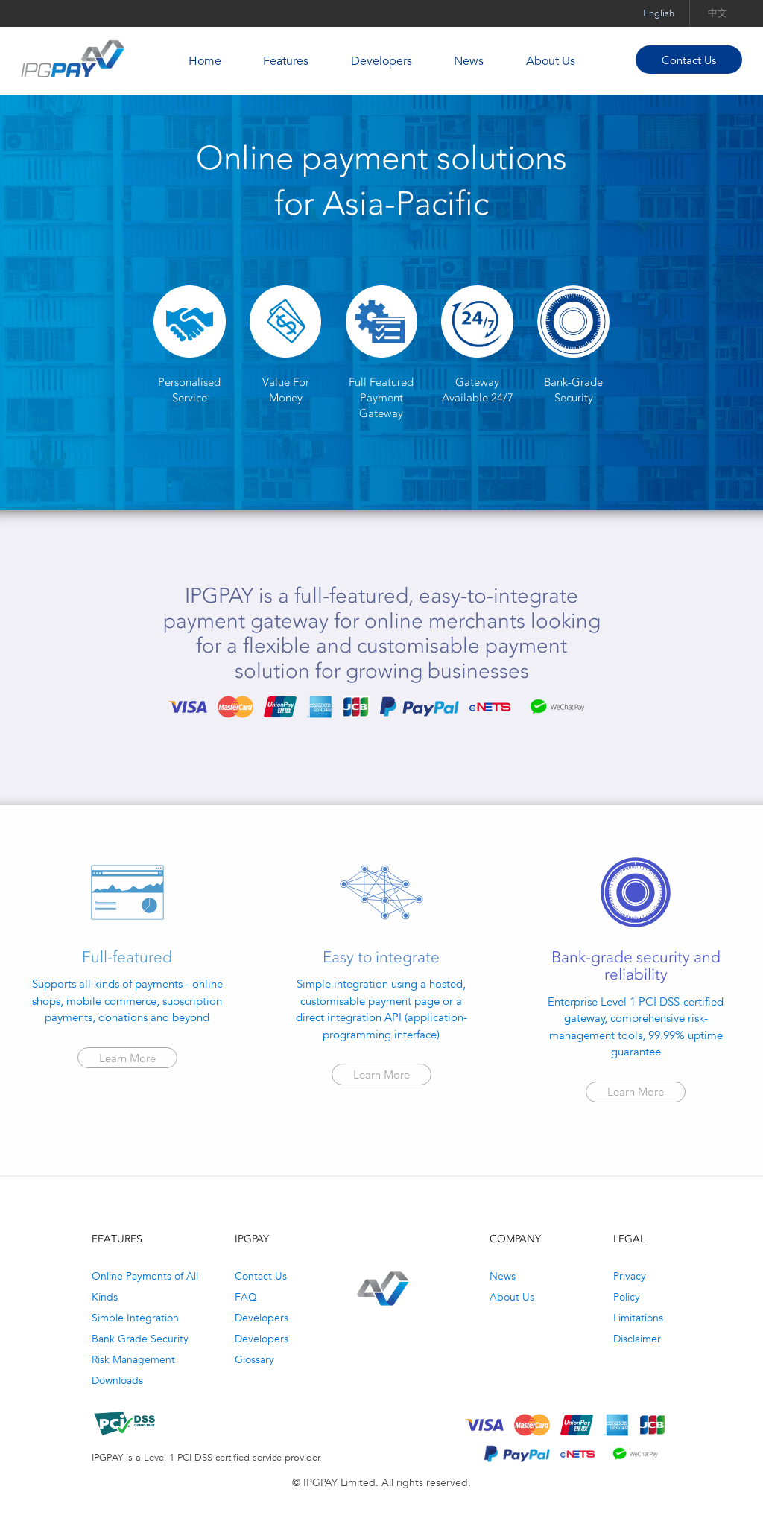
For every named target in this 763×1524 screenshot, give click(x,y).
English (658, 13)
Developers (381, 61)
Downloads (117, 1380)
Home (205, 61)
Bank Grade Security (140, 1338)
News (469, 61)
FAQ (246, 1297)
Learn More (127, 1058)
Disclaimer (637, 1338)
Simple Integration (135, 1317)
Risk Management (133, 1359)
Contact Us (689, 60)
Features (285, 61)
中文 (717, 13)
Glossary (254, 1359)
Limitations (638, 1317)
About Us (550, 61)
